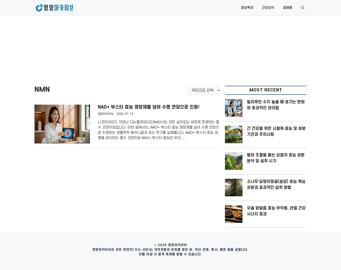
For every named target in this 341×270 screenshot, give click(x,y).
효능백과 (247, 8)
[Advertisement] (170, 48)
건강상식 (268, 8)
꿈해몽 (287, 8)
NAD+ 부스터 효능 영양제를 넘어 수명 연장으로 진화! (148, 107)
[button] (303, 7)
